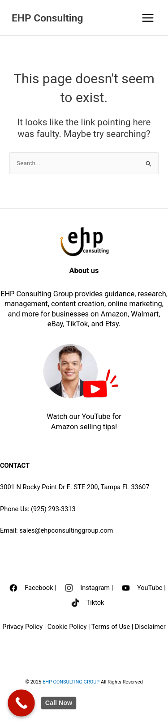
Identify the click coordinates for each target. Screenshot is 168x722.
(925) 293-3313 (53, 509)
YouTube (150, 587)
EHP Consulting (47, 18)
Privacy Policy (22, 627)
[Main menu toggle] (148, 18)
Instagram (95, 587)
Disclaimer (150, 627)
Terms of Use (111, 627)
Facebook (39, 587)
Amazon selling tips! (84, 427)
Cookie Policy (66, 627)
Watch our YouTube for (84, 416)
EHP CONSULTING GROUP (71, 682)
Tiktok (95, 602)
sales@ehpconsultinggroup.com (66, 530)
